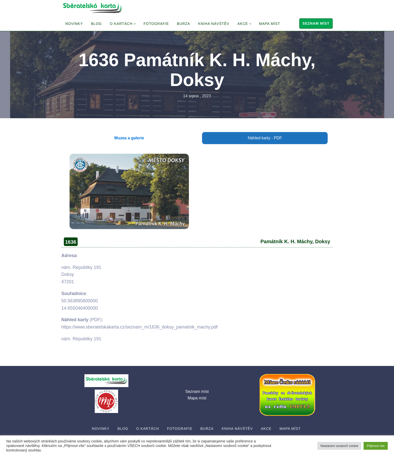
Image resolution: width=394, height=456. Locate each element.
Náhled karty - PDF (265, 138)
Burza (183, 24)
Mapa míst (269, 24)
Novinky (74, 24)
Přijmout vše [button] (376, 446)
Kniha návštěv (213, 24)
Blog (96, 24)
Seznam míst (316, 23)
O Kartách (121, 24)
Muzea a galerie (129, 138)
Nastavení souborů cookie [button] (339, 446)
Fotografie (156, 24)
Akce (242, 24)
